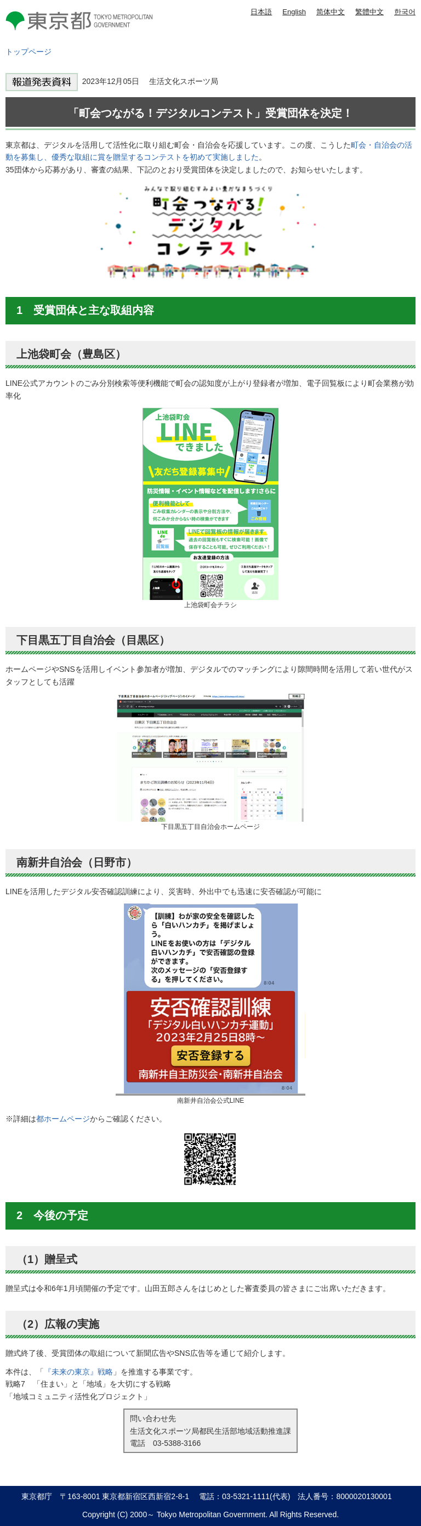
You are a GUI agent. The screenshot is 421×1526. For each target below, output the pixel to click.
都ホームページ (63, 1118)
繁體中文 (369, 12)
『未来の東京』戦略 (78, 1371)
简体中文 (330, 12)
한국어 (405, 12)
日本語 (261, 12)
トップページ (28, 51)
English (294, 12)
